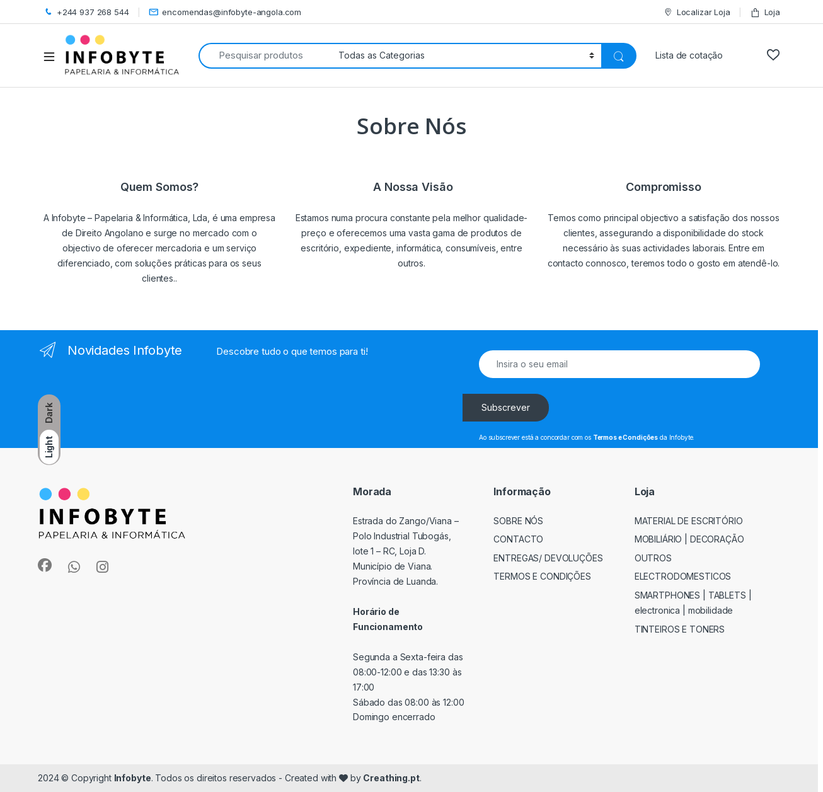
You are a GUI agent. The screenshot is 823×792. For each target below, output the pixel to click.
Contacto (518, 539)
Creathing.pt (391, 777)
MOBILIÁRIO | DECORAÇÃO (689, 539)
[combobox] (265, 56)
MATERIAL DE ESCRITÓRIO (689, 520)
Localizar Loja (696, 12)
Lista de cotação (689, 55)
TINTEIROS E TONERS (680, 629)
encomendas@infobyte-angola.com (225, 12)
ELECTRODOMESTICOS (683, 576)
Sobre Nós (518, 520)
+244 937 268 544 (86, 12)
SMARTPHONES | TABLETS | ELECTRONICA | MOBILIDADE (693, 603)
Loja (765, 12)
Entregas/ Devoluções (547, 558)
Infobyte (132, 777)
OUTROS (653, 558)
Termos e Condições (542, 576)
